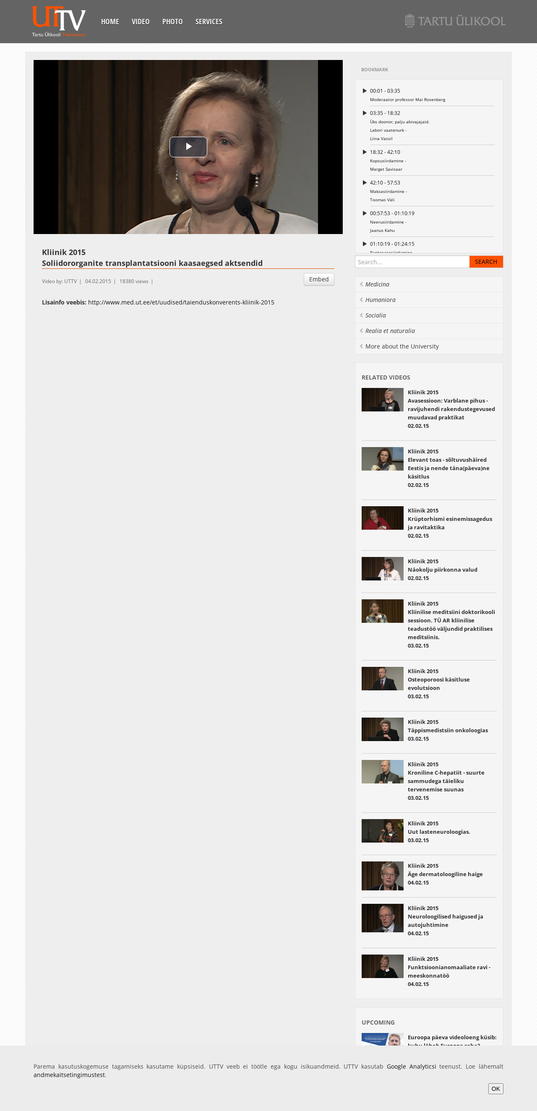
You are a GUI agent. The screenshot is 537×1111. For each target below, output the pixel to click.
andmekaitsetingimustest (69, 1075)
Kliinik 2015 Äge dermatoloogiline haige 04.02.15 (445, 874)
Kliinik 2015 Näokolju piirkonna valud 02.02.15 (442, 569)
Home (110, 21)
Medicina (374, 284)
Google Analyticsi (411, 1066)
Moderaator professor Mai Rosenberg (432, 94)
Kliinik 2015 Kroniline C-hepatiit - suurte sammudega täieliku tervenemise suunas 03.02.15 (446, 780)
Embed (319, 279)
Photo (172, 21)
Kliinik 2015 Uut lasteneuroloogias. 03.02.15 (439, 832)
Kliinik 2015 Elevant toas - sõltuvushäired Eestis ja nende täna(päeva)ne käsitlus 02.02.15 (449, 468)
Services (209, 21)
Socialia (372, 315)
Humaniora (377, 300)
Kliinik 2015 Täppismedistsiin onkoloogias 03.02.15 (448, 730)
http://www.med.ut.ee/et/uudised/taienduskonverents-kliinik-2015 (181, 302)
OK (496, 1088)
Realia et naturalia (387, 331)
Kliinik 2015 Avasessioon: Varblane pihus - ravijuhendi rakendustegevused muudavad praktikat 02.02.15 (451, 408)
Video (141, 21)
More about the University (399, 346)
